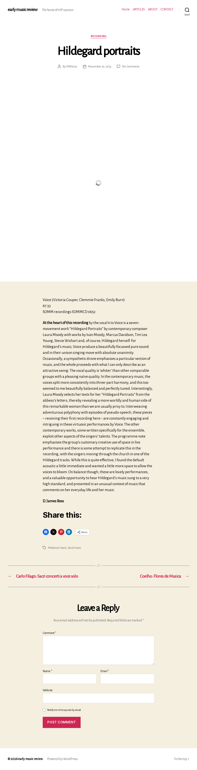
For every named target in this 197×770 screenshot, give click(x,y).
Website (48, 690)
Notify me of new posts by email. (64, 710)
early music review (22, 9)
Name (47, 671)
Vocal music (74, 547)
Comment (49, 633)
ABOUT (153, 9)
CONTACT (166, 9)
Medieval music (57, 547)
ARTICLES (139, 9)
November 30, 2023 (99, 66)
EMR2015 (71, 66)
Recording (99, 36)
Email (104, 671)
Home (126, 9)
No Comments (130, 66)
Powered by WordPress (62, 759)
